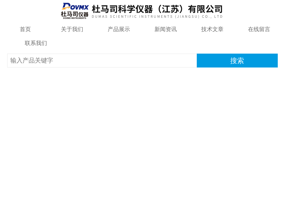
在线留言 (259, 29)
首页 (25, 29)
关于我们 (72, 29)
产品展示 (119, 29)
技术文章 (212, 29)
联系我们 (36, 43)
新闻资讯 (165, 29)
